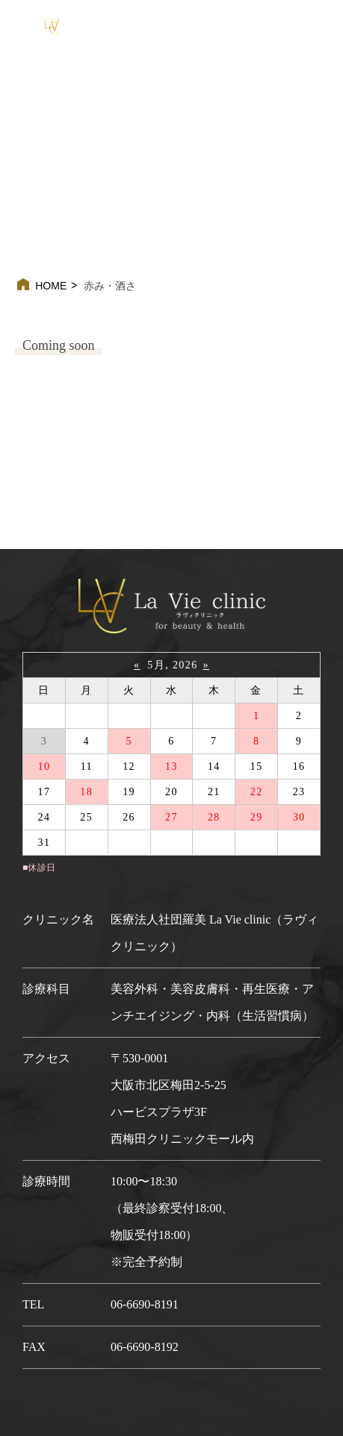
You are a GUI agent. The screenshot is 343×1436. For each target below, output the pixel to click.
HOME (51, 286)
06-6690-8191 (145, 1304)
